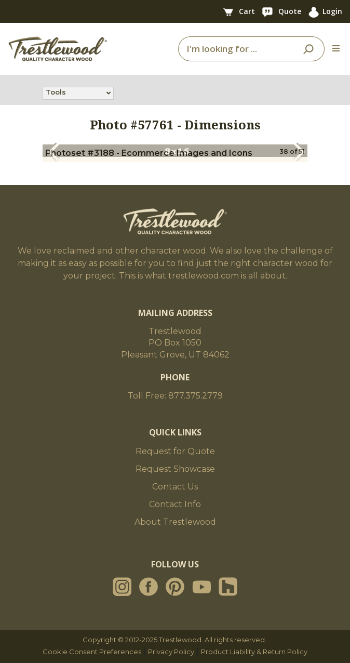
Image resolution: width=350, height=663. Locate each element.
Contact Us (175, 487)
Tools (56, 93)
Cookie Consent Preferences (92, 651)
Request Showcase (175, 469)
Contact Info (175, 504)
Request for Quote (175, 451)
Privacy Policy (171, 651)
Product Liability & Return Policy (254, 651)
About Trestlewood (175, 522)
